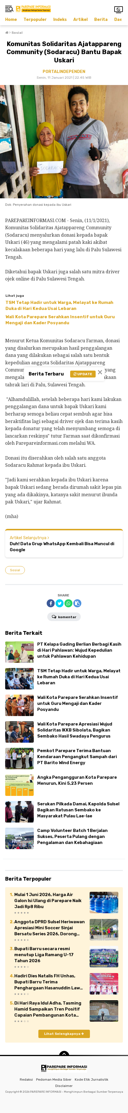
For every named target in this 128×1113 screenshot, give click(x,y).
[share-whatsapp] (68, 603)
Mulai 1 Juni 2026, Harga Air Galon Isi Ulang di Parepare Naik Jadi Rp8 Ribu (48, 900)
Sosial (15, 570)
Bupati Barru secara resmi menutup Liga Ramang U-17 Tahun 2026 (44, 954)
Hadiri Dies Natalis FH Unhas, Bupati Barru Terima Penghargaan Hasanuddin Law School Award (47, 982)
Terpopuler (35, 19)
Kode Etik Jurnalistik (91, 1080)
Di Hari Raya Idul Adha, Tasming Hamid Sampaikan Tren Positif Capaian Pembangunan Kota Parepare (47, 1009)
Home (11, 19)
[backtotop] (64, 1056)
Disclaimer (64, 1086)
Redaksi (26, 1080)
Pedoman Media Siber (54, 1080)
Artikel (80, 19)
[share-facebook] (51, 603)
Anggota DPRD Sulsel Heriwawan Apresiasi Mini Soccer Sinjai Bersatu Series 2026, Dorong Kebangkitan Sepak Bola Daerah (49, 928)
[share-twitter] (60, 603)
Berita (101, 19)
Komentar (64, 616)
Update (83, 374)
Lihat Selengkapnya (64, 1034)
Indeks (60, 19)
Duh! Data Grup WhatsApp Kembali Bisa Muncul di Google (62, 546)
